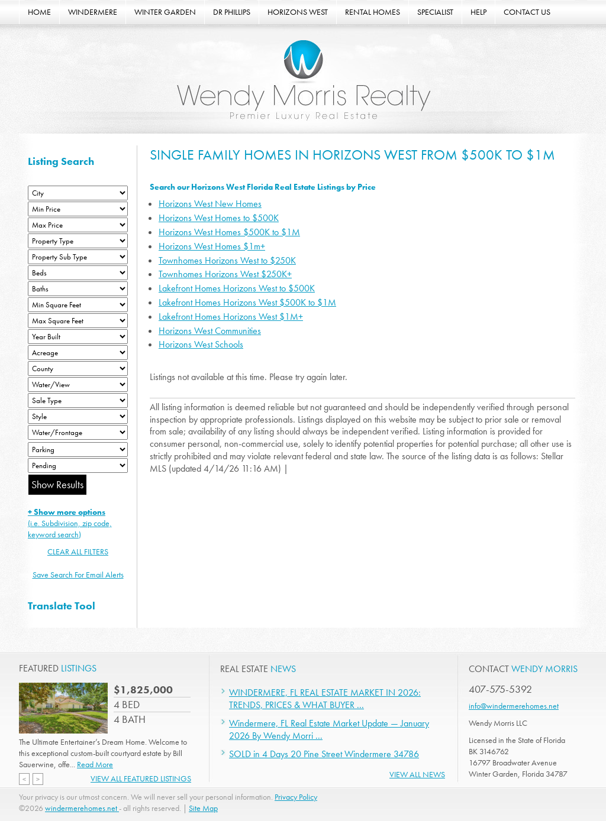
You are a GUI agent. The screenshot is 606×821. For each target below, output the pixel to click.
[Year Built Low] (78, 336)
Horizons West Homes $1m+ (212, 246)
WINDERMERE (92, 12)
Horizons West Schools (201, 344)
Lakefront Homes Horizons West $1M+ (231, 316)
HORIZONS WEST (297, 12)
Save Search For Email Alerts (78, 574)
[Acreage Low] (78, 352)
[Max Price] (78, 225)
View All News (417, 774)
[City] (78, 193)
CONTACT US (527, 12)
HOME (39, 12)
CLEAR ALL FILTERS (77, 551)
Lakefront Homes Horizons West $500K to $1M (247, 302)
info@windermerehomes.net (514, 705)
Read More (95, 764)
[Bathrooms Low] (78, 288)
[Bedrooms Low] (78, 272)
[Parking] (78, 449)
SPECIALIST (435, 12)
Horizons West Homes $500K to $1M (229, 232)
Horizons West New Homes (210, 203)
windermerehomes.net (82, 808)
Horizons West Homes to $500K (219, 218)
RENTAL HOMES (372, 12)
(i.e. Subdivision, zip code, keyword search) (70, 523)
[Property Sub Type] (78, 256)
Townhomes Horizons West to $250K (227, 260)
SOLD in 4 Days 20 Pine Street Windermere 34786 (324, 754)
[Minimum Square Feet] (78, 304)
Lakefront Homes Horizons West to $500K (237, 288)
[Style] (78, 416)
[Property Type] (78, 240)
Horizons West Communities (210, 330)
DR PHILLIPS (231, 12)
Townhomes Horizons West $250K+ (225, 274)
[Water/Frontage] (78, 432)
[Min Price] (78, 209)
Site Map (203, 808)
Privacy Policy (296, 796)
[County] (78, 368)
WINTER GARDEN (165, 12)
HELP (478, 12)
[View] (78, 384)
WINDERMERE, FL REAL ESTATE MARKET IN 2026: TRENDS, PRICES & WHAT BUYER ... (325, 698)
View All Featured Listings (141, 778)
